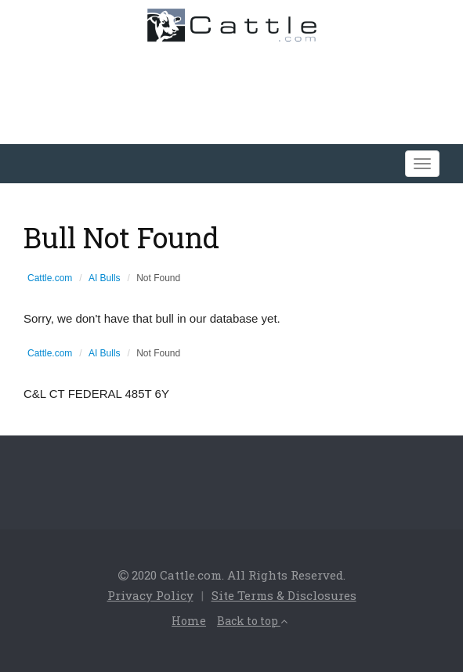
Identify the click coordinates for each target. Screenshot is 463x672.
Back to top (252, 620)
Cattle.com (49, 278)
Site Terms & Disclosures (284, 595)
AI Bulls (105, 278)
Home (189, 620)
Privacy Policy (150, 595)
